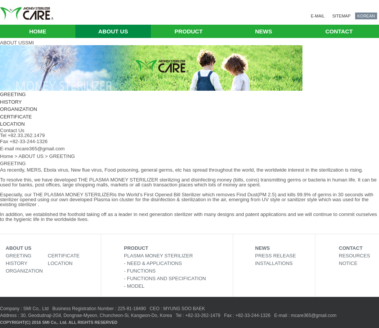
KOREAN (366, 16)
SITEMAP (341, 16)
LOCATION (12, 124)
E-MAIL (318, 16)
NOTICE (348, 263)
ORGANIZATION (18, 109)
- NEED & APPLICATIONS (153, 263)
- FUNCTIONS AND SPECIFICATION (165, 278)
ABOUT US (113, 31)
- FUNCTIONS (140, 271)
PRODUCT (188, 31)
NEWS (263, 31)
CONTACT (338, 31)
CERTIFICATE (16, 117)
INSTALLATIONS (274, 263)
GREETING (13, 94)
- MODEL (134, 286)
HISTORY (11, 102)
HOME (37, 31)
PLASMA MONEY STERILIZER (158, 256)
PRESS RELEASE (275, 256)
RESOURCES (354, 256)
